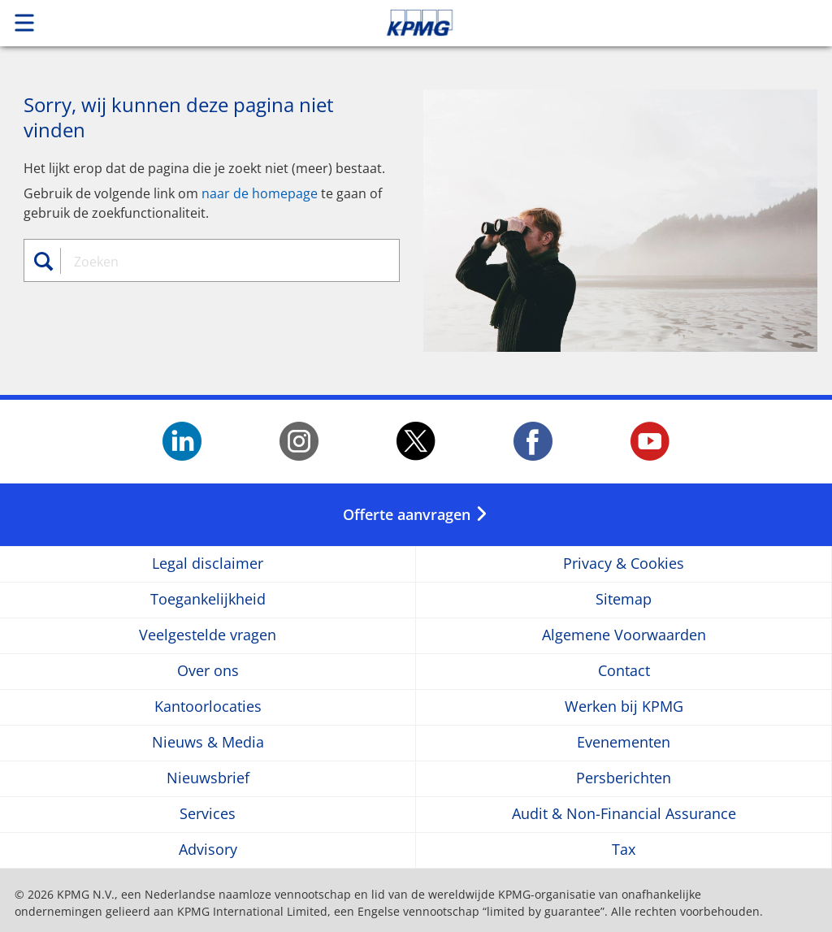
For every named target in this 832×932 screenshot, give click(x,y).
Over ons (208, 670)
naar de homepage (260, 193)
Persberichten (623, 778)
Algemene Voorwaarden (624, 635)
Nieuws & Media (208, 742)
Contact (624, 670)
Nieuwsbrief (208, 778)
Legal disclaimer (207, 563)
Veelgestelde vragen (207, 635)
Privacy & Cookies (623, 563)
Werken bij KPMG (624, 706)
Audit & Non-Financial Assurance (624, 813)
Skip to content (584, 22)
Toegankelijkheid (208, 599)
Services (208, 813)
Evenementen (623, 742)
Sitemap (624, 599)
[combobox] (220, 261)
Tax (623, 849)
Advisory (208, 849)
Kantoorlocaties (208, 706)
